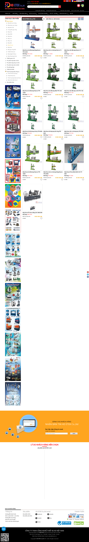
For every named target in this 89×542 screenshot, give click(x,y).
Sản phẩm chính (24, 13)
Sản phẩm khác (10, 82)
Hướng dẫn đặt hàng (40, 10)
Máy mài (10, 32)
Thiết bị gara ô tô (11, 58)
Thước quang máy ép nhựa (14, 78)
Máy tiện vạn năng (12, 23)
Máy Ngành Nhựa (12, 54)
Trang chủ (7, 13)
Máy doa (10, 36)
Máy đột (10, 43)
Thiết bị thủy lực (11, 51)
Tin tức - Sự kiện (54, 13)
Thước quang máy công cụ (13, 71)
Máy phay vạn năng (12, 25)
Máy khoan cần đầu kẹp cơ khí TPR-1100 (73, 90)
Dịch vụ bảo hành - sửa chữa (77, 10)
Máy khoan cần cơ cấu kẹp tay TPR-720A (73, 131)
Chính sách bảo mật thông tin (12, 521)
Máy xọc (10, 38)
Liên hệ (71, 13)
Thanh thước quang (12, 73)
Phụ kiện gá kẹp (10, 67)
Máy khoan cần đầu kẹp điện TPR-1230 (52, 90)
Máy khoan (10, 45)
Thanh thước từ (11, 75)
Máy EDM (10, 34)
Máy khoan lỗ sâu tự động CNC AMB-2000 (32, 212)
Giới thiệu (15, 13)
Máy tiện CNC (11, 27)
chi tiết (24, 57)
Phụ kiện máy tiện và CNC (13, 60)
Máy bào (10, 47)
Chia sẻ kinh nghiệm (43, 13)
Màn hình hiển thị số (12, 80)
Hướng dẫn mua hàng (10, 517)
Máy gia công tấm (12, 49)
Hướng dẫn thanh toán (51, 10)
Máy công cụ (10, 21)
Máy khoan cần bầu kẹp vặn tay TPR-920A (32, 131)
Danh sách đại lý (64, 13)
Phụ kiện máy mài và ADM (13, 65)
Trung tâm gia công (12, 29)
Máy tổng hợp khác (12, 56)
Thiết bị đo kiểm (10, 69)
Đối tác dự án (33, 13)
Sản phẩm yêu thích (27, 516)
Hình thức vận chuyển (64, 10)
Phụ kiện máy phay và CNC (13, 62)
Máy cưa (10, 40)
